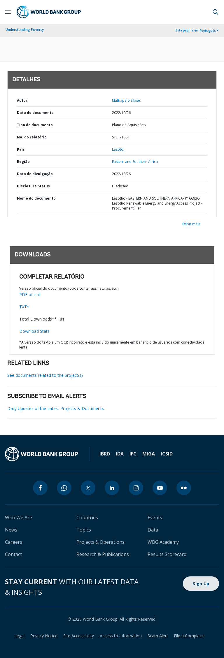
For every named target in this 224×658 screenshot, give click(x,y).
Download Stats (34, 331)
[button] (215, 11)
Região (23, 161)
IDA (120, 454)
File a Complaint (189, 635)
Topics (83, 530)
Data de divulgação (35, 173)
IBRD (104, 454)
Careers (13, 542)
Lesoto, (118, 149)
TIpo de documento (35, 124)
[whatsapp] (64, 488)
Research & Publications (102, 554)
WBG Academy (163, 542)
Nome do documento (36, 198)
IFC (133, 454)
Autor (22, 100)
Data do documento (35, 112)
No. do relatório (32, 137)
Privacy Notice (43, 635)
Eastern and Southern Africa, (135, 161)
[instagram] (136, 488)
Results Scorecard (167, 554)
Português (208, 31)
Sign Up (201, 583)
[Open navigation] (8, 12)
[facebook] (40, 488)
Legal (19, 635)
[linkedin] (112, 488)
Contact (13, 554)
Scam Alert (158, 635)
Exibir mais (191, 223)
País (21, 149)
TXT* (24, 306)
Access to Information (121, 635)
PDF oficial (29, 294)
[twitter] (88, 488)
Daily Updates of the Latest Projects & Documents (55, 408)
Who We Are (18, 517)
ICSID (167, 454)
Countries (87, 517)
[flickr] (183, 488)
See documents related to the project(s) (45, 375)
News (11, 530)
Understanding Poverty (25, 29)
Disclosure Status (33, 186)
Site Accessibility (78, 635)
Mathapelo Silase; (126, 100)
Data (153, 530)
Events (155, 517)
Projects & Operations (100, 542)
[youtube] (160, 488)
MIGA (148, 454)
